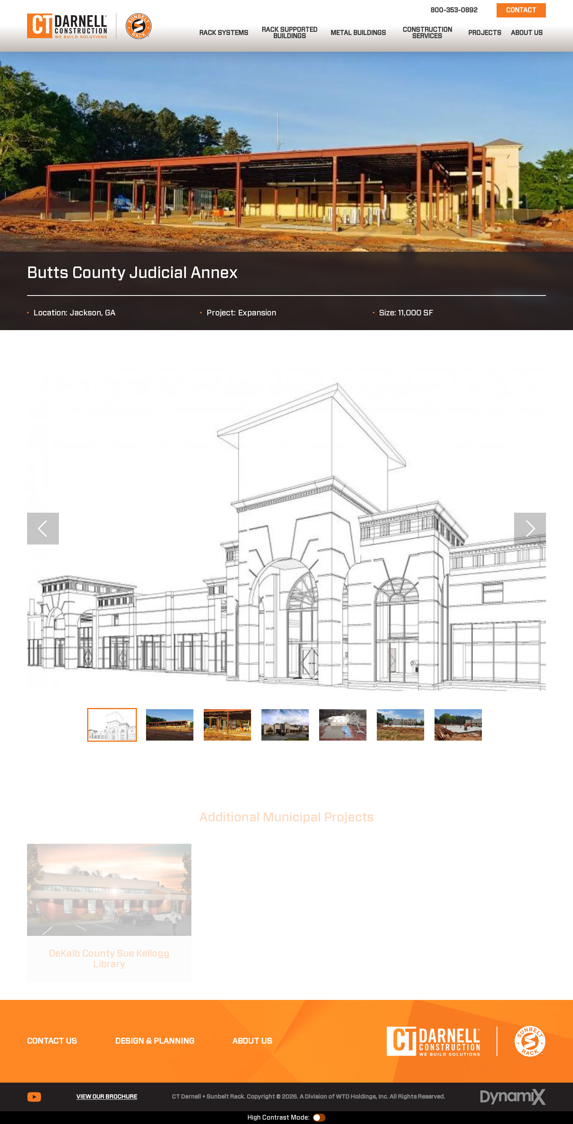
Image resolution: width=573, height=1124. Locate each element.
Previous (43, 528)
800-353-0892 (454, 10)
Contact (521, 10)
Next (530, 528)
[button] (223, 33)
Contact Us (52, 1041)
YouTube (34, 1097)
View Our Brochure (106, 1097)
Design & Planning (154, 1041)
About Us (252, 1041)
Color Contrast (319, 1118)
